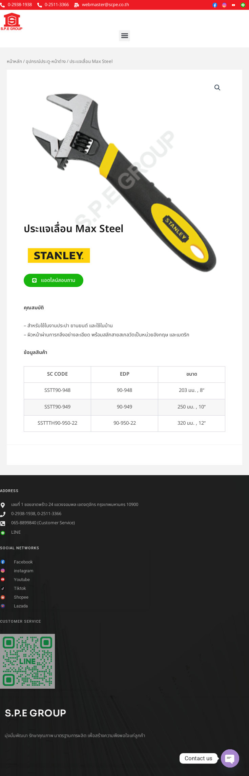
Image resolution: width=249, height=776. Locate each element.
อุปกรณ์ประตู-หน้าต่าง (46, 61)
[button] (124, 35)
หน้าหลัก (14, 61)
